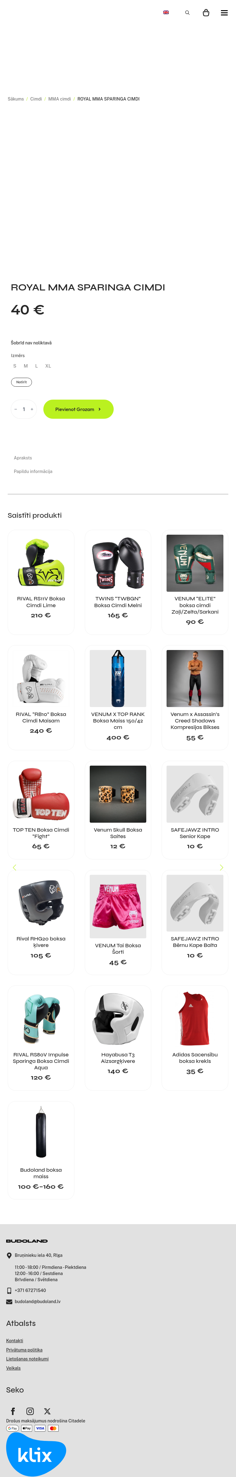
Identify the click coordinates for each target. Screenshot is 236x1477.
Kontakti (14, 1340)
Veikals (13, 1368)
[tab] (33, 457)
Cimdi (36, 99)
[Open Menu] (224, 12)
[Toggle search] (187, 13)
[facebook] (13, 1411)
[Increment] (32, 409)
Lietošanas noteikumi (27, 1358)
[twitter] (47, 1411)
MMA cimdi (59, 99)
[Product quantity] (24, 409)
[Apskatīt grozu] (206, 13)
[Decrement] (15, 409)
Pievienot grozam (74, 409)
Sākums (16, 99)
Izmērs (18, 355)
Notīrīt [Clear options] (21, 382)
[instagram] (30, 1411)
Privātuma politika (24, 1349)
